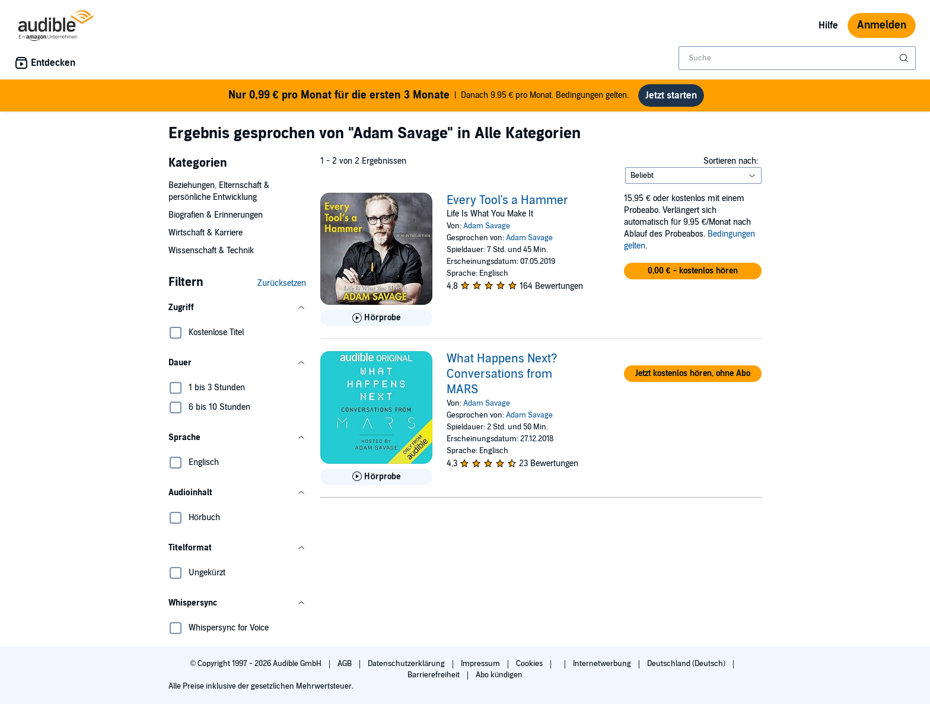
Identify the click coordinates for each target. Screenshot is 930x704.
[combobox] (797, 58)
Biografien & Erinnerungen (215, 215)
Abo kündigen (499, 675)
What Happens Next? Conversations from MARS (502, 374)
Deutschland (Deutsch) (687, 663)
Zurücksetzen (281, 283)
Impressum (481, 663)
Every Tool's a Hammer (507, 200)
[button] (237, 308)
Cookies (530, 663)
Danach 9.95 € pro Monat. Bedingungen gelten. (428, 95)
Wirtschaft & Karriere (205, 233)
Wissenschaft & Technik (211, 251)
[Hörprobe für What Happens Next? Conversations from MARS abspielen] (376, 477)
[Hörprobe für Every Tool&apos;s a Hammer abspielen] (376, 318)
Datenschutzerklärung (407, 663)
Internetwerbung (603, 663)
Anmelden (881, 25)
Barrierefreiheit (434, 675)
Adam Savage (486, 226)
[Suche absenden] (905, 58)
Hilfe (828, 25)
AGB (345, 663)
